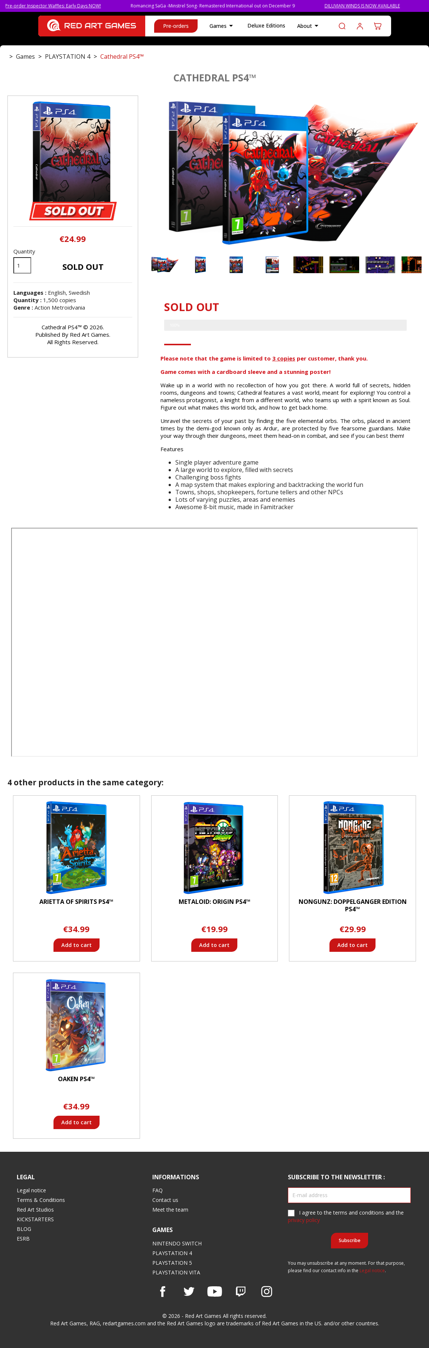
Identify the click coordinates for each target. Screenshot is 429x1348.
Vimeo (240, 1291)
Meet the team (170, 1209)
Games (222, 26)
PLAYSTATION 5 (172, 1262)
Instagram (266, 1291)
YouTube (214, 1291)
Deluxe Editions (266, 25)
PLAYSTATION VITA (176, 1272)
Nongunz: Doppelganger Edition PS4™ (353, 905)
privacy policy (304, 1219)
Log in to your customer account (359, 26)
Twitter (188, 1291)
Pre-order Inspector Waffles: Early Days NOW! (64, 6)
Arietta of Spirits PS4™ (76, 902)
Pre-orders (176, 25)
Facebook (162, 1291)
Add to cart (76, 944)
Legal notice (31, 1190)
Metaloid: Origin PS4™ (214, 902)
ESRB (23, 1238)
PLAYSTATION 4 (172, 1253)
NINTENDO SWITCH (177, 1243)
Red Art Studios (35, 1209)
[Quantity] (22, 265)
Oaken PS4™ (76, 1079)
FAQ (157, 1190)
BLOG (24, 1228)
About (309, 26)
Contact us (165, 1199)
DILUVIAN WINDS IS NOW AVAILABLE (373, 6)
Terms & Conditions (41, 1199)
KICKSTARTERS (35, 1219)
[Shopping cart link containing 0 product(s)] (377, 26)
